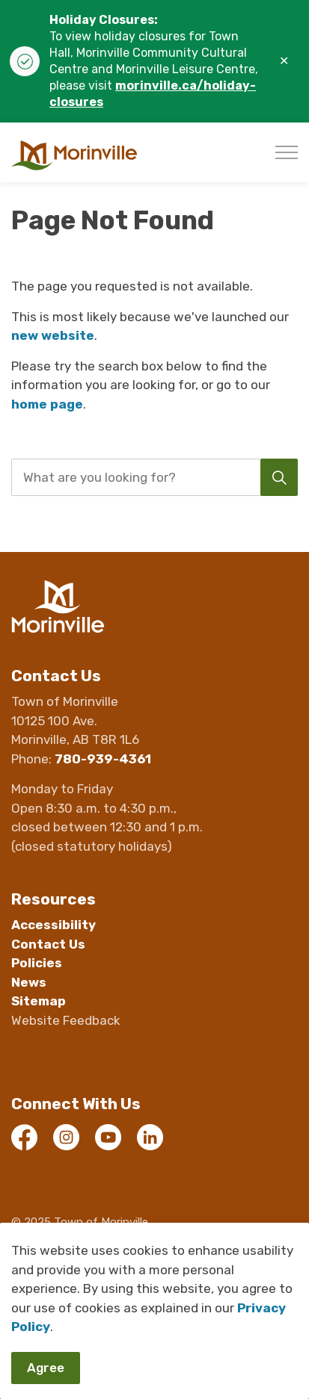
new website (52, 335)
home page (47, 404)
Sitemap (38, 1000)
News (28, 982)
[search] (153, 477)
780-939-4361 (103, 758)
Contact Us (48, 944)
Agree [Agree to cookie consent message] (45, 1368)
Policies (36, 962)
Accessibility (53, 924)
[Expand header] (286, 152)
